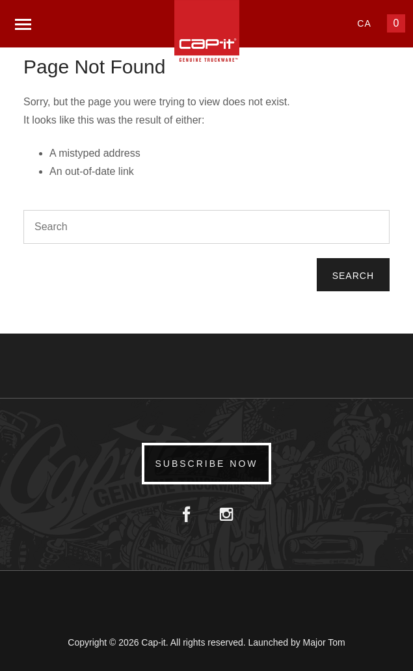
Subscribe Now (206, 463)
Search (353, 275)
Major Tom (324, 642)
